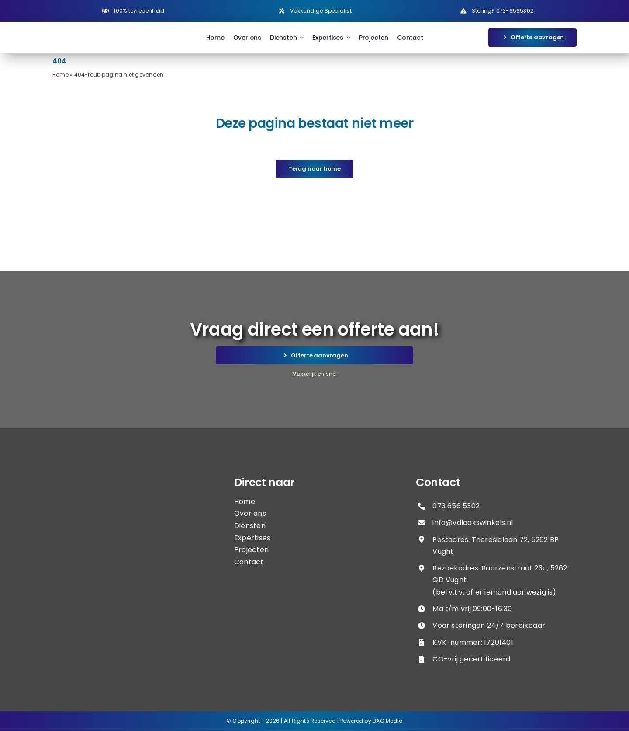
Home (60, 74)
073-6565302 (514, 10)
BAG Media (388, 720)
